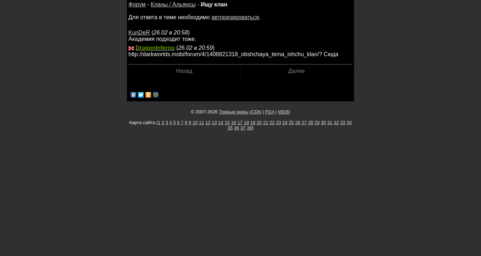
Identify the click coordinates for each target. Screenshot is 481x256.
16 (233, 122)
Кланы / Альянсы (173, 4)
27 (304, 122)
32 (336, 122)
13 (214, 122)
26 (297, 122)
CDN (256, 111)
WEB (283, 111)
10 (195, 122)
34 (349, 122)
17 (239, 122)
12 (207, 122)
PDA (269, 111)
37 (242, 127)
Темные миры (234, 111)
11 (201, 122)
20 (259, 122)
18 (246, 122)
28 (310, 122)
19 (252, 122)
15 (227, 122)
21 (265, 122)
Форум (137, 4)
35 (229, 127)
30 (323, 122)
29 (316, 122)
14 (220, 122)
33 (342, 122)
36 (236, 127)
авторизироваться (235, 17)
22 (272, 122)
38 (249, 127)
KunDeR (139, 33)
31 (329, 122)
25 (291, 122)
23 (278, 122)
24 (284, 122)
